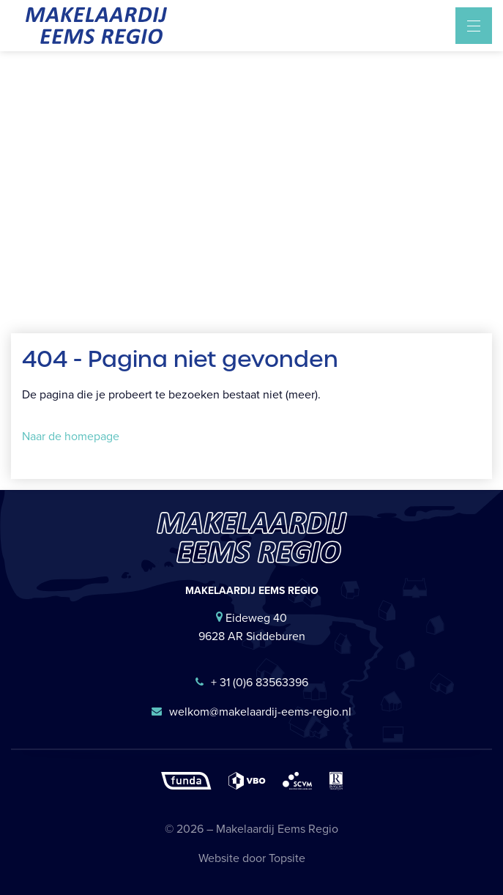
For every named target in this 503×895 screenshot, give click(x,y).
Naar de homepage (70, 436)
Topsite (287, 858)
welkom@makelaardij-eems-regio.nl (251, 711)
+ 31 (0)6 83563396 (251, 682)
